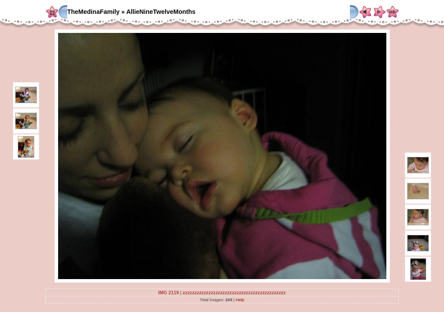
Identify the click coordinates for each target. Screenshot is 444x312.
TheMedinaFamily (93, 11)
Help (240, 299)
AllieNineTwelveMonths (161, 11)
